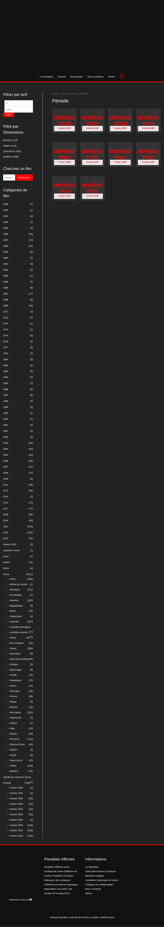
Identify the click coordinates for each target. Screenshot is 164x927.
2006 (5, 462)
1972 (5, 318)
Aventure (14, 601)
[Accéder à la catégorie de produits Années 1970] (92, 155)
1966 (5, 288)
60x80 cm (8, 146)
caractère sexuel (12, 551)
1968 (5, 300)
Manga (13, 702)
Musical (14, 708)
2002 (5, 438)
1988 (5, 402)
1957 (5, 241)
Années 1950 (17, 799)
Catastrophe (16, 617)
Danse (13, 638)
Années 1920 (10, 545)
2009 (5, 479)
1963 (5, 271)
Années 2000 (17, 826)
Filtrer (8, 115)
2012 (5, 491)
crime (6, 557)
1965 (5, 282)
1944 (5, 211)
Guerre (13, 686)
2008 (5, 473)
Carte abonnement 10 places (100, 872)
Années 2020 (17, 836)
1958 (5, 247)
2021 (5, 527)
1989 (5, 408)
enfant (6, 563)
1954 (5, 223)
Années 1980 (17, 815)
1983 (5, 372)
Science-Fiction (18, 745)
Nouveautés (76, 76)
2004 (5, 450)
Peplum (14, 724)
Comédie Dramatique (21, 628)
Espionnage (16, 670)
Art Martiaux (16, 596)
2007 (5, 467)
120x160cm (9, 152)
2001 (5, 432)
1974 (5, 330)
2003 (5, 444)
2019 (5, 521)
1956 (5, 235)
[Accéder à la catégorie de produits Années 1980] (64, 155)
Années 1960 (17, 805)
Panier (111, 76)
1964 (5, 276)
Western (14, 772)
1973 (5, 324)
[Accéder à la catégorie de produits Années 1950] (148, 155)
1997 (5, 426)
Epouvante (15, 654)
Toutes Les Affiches (70, 93)
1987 (5, 396)
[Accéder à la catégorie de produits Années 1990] (148, 121)
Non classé (15, 713)
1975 (5, 336)
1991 (5, 414)
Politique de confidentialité (99, 885)
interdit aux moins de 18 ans (18, 778)
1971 (5, 312)
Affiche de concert (19, 585)
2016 (5, 503)
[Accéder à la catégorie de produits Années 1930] (92, 189)
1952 (5, 217)
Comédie (14, 622)
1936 (5, 205)
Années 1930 (17, 788)
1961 (5, 265)
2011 (5, 485)
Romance (15, 740)
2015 (5, 497)
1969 (5, 306)
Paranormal (16, 718)
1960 (5, 259)
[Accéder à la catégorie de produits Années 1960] (120, 155)
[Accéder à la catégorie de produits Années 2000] (120, 121)
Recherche (24, 178)
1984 (5, 378)
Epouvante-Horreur (20, 660)
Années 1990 (17, 820)
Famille (13, 676)
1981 (5, 360)
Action (13, 580)
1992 (5, 420)
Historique (15, 692)
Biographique (17, 606)
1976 (5, 342)
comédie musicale (19, 633)
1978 (5, 354)
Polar (12, 729)
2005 (5, 456)
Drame (13, 649)
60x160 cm (9, 141)
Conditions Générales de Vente (101, 881)
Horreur (14, 697)
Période (7, 784)
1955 (5, 229)
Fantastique (16, 681)
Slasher (14, 750)
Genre (6, 575)
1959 (5, 253)
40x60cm (8, 157)
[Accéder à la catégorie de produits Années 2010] (92, 121)
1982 (5, 366)
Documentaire (17, 644)
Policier (13, 734)
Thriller (13, 766)
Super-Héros (16, 761)
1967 (5, 294)
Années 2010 (17, 831)
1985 (5, 384)
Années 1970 (17, 810)
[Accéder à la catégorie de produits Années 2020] (64, 121)
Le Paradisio (46, 76)
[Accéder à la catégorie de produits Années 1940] (64, 189)
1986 (5, 390)
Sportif (13, 756)
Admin (88, 894)
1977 (5, 348)
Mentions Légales (94, 876)
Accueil (61, 76)
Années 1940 (17, 794)
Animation (15, 590)
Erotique (14, 665)
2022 (5, 533)
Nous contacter (96, 76)
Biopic (13, 612)
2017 (5, 509)
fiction (6, 569)
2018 (5, 515)
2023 (5, 539)
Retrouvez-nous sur (20, 900)
